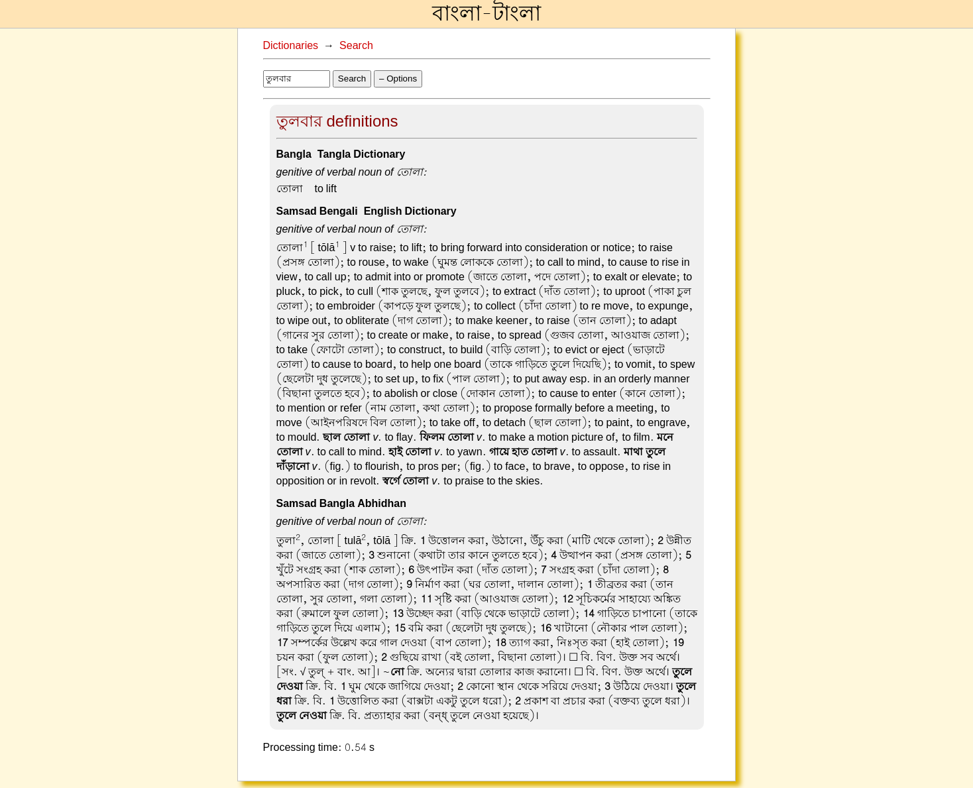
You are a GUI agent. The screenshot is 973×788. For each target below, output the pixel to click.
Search (356, 45)
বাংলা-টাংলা (486, 14)
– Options (398, 79)
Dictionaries (291, 45)
